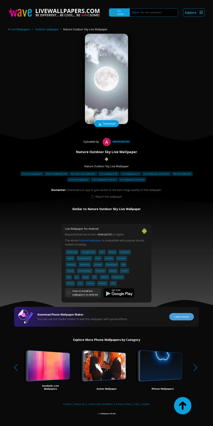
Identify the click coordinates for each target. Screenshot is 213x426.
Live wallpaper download (156, 173)
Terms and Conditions (100, 404)
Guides (146, 404)
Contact (67, 404)
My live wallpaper (182, 173)
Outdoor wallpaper (47, 29)
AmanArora (116, 141)
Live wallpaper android (104, 179)
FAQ (136, 404)
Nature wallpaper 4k (56, 173)
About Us (80, 404)
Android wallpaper (90, 240)
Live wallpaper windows (132, 179)
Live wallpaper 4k (109, 173)
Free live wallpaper (79, 179)
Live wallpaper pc (131, 173)
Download (106, 124)
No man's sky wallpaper (83, 173)
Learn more (181, 317)
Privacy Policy (124, 404)
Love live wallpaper (32, 173)
